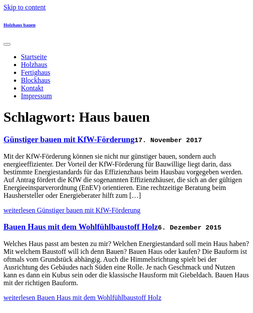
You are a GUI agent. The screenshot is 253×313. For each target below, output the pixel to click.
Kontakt (32, 88)
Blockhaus (36, 80)
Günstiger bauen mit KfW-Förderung (69, 139)
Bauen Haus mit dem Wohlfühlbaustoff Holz (80, 226)
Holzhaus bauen (19, 24)
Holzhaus (34, 64)
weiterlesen (72, 210)
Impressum (36, 96)
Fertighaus (36, 72)
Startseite (34, 56)
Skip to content (24, 7)
